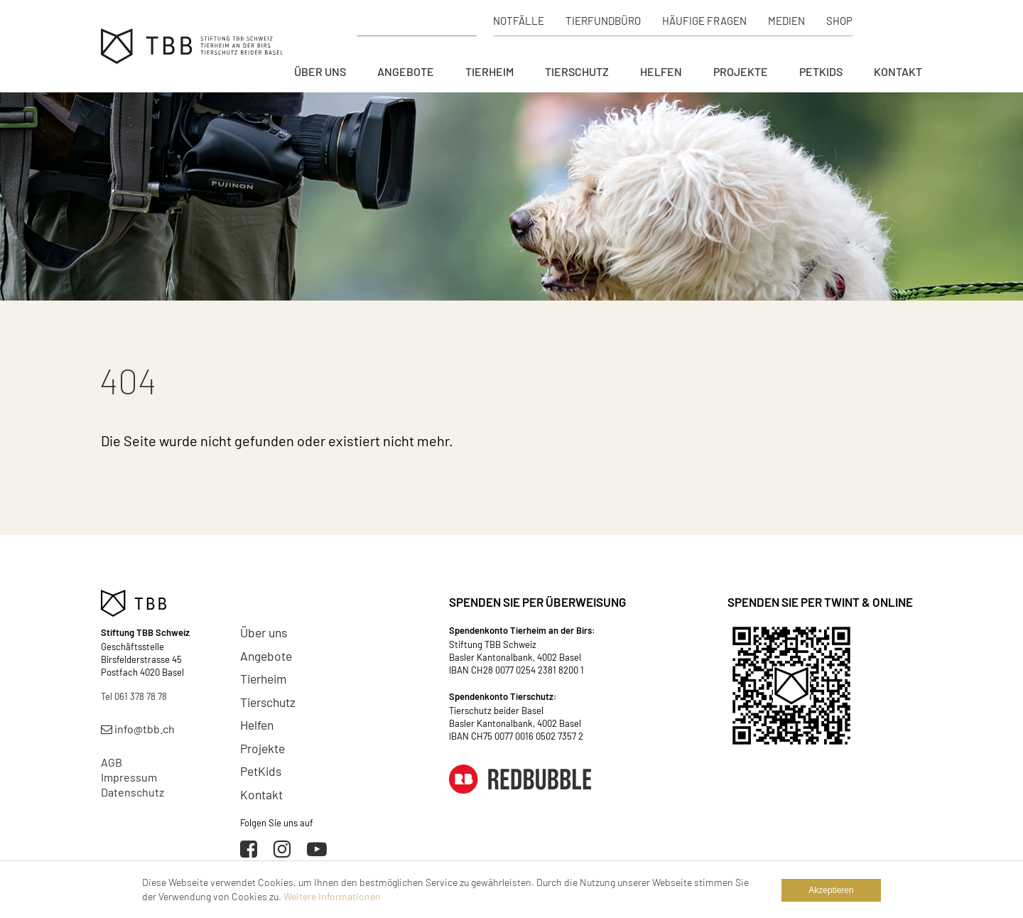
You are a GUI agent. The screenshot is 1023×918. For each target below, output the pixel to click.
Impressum (129, 777)
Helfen (661, 71)
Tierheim (489, 71)
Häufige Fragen (704, 20)
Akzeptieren (830, 890)
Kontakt (898, 71)
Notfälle (518, 20)
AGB (111, 762)
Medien (786, 20)
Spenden (895, 21)
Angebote (405, 71)
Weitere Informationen (332, 896)
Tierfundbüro (603, 20)
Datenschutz (132, 792)
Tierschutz (577, 71)
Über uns (320, 71)
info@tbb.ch (138, 728)
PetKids (821, 71)
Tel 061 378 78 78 (134, 696)
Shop (839, 20)
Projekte (740, 71)
